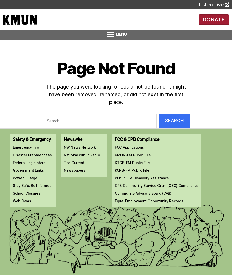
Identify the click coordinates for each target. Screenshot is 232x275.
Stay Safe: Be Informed (32, 193)
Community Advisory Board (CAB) (143, 200)
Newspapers (74, 177)
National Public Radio (82, 162)
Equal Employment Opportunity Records (149, 208)
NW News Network (80, 154)
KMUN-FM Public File (133, 162)
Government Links (28, 177)
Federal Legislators (29, 170)
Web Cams (22, 208)
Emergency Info (26, 154)
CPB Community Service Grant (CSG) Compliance (157, 193)
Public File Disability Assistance (142, 185)
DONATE (213, 23)
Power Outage (25, 185)
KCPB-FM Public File (132, 177)
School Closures (27, 200)
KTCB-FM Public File (132, 170)
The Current (74, 170)
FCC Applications (129, 154)
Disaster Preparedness (32, 162)
